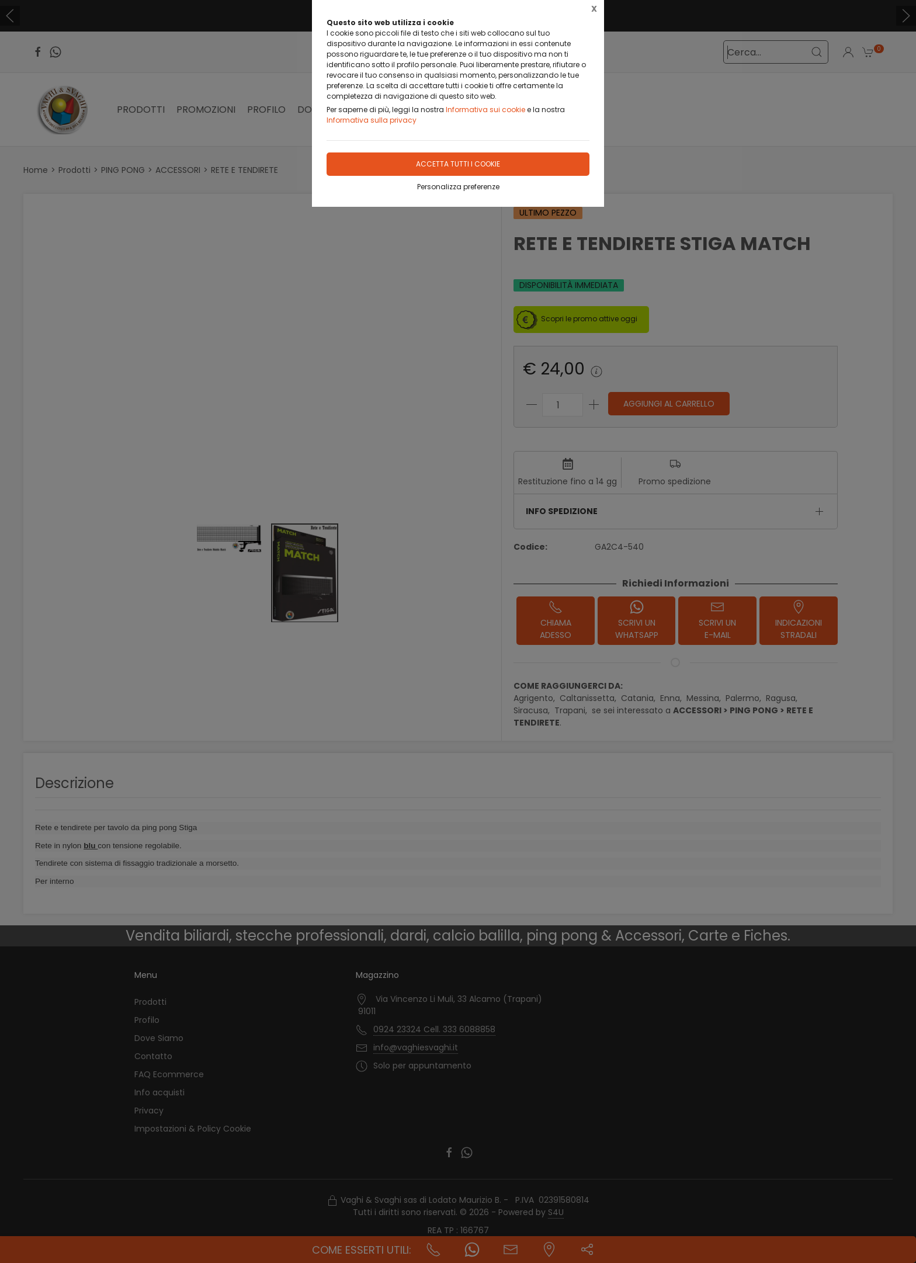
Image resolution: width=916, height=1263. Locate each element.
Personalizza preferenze (458, 187)
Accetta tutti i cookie (458, 164)
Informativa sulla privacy (372, 120)
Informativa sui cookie (485, 109)
